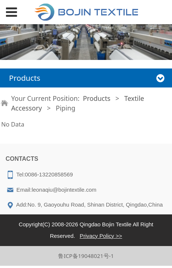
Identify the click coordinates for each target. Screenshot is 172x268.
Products (97, 98)
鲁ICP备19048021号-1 (86, 255)
